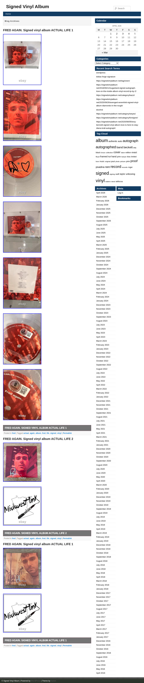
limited (133, 157)
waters (108, 181)
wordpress (100, 73)
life (48, 433)
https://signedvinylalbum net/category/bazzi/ (115, 95)
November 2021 (103, 405)
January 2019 (102, 541)
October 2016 (102, 649)
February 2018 (102, 585)
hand (113, 156)
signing (112, 174)
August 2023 (101, 321)
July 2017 (100, 613)
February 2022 (102, 393)
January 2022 (102, 397)
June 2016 (101, 665)
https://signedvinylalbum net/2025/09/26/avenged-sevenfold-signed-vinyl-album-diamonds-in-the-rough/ (117, 102)
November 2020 (103, 453)
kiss (129, 156)
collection (109, 152)
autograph (130, 141)
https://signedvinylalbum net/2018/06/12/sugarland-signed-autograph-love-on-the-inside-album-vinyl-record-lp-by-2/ (116, 88)
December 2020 (103, 449)
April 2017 (100, 625)
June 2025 (101, 233)
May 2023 (100, 333)
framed (104, 156)
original (107, 161)
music (102, 161)
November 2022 (103, 357)
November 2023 (103, 309)
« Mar (105, 52)
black (98, 152)
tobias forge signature (105, 77)
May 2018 (100, 573)
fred (13, 433)
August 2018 (101, 561)
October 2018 (102, 553)
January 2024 (102, 301)
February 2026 (102, 201)
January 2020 (102, 493)
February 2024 (102, 297)
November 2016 (103, 645)
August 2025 (101, 225)
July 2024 (100, 277)
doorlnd (99, 110)
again (32, 433)
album (38, 433)
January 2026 (102, 205)
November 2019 (103, 501)
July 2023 (100, 325)
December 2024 (103, 257)
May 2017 (100, 621)
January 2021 (102, 445)
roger (130, 167)
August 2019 (101, 513)
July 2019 (100, 517)
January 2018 (102, 589)
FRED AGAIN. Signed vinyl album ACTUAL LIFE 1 (38, 30)
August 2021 (101, 417)
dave (123, 152)
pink (128, 161)
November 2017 (103, 597)
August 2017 (101, 609)
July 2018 (100, 565)
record (115, 167)
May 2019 (100, 525)
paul (113, 161)
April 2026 (100, 193)
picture (122, 161)
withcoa (119, 181)
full (109, 156)
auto (120, 141)
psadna (100, 166)
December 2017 (103, 593)
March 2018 (101, 581)
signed (53, 433)
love (97, 161)
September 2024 (103, 269)
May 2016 (100, 669)
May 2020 (100, 477)
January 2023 (102, 349)
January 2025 (102, 253)
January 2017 (102, 637)
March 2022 (101, 389)
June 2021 (101, 425)
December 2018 (103, 545)
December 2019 (103, 497)
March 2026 (101, 197)
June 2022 (101, 377)
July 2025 (100, 229)
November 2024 (103, 261)
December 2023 (103, 305)
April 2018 (100, 577)
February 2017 (102, 633)
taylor (122, 174)
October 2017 (102, 601)
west (113, 181)
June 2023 (101, 329)
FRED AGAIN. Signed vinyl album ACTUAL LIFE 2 (38, 439)
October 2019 (102, 505)
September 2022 (103, 365)
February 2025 (102, 249)
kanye (123, 157)
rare (107, 166)
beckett (128, 147)
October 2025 (102, 217)
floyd (98, 157)
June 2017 (101, 617)
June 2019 (101, 521)
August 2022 (101, 369)
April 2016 (100, 673)
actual (26, 433)
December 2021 (103, 401)
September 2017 (103, 605)
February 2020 (102, 489)
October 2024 (102, 265)
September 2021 (103, 413)
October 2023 (102, 313)
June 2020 (101, 473)
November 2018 (103, 549)
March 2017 (101, 629)
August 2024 (101, 273)
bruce (103, 152)
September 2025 (103, 221)
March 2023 (101, 341)
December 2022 (103, 353)
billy (134, 148)
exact (134, 152)
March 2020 (101, 485)
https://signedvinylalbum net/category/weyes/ (116, 114)
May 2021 (100, 429)
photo (118, 161)
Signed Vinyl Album (27, 6)
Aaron (53, 681)
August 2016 (101, 657)
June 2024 (101, 281)
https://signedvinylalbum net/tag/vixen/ (113, 81)
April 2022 (100, 385)
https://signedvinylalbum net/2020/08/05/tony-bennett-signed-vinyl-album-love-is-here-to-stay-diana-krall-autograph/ (117, 125)
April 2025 (100, 241)
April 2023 (100, 337)
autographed (106, 147)
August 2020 (101, 465)
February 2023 (102, 345)
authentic (112, 141)
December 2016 (103, 641)
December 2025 (103, 209)
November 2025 (103, 213)
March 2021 (101, 437)
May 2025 (100, 237)
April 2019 (100, 529)
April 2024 (100, 289)
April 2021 (100, 433)
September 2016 (103, 653)
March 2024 (101, 293)
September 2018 (103, 557)
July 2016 (100, 661)
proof (133, 161)
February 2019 (102, 537)
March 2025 (101, 245)
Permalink (67, 433)
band (120, 147)
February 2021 (102, 441)
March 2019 (101, 533)
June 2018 (101, 569)
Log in (120, 193)
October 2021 (102, 409)
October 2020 (102, 457)
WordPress (36, 681)
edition (128, 152)
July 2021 (100, 421)
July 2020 (100, 469)
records (124, 167)
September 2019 (103, 509)
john (119, 156)
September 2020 (103, 461)
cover (117, 152)
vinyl (59, 433)
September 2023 (103, 317)
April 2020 (100, 481)
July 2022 (100, 373)
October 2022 (102, 361)
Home (8, 14)
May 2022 (100, 381)
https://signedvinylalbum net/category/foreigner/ (117, 118)
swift (117, 174)
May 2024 (100, 285)
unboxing (130, 174)
